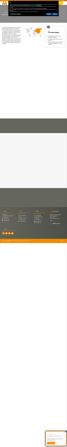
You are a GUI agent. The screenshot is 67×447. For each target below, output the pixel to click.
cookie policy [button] (39, 5)
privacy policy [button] (11, 10)
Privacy (51, 189)
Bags (60, 3)
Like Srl (30, 209)
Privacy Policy (23, 209)
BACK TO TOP (62, 209)
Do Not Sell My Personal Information (41, 8)
